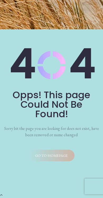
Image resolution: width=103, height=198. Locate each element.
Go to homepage (51, 155)
